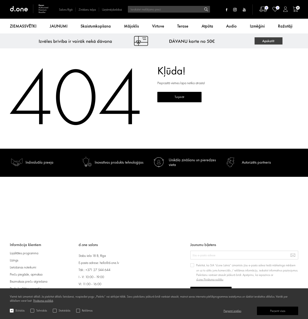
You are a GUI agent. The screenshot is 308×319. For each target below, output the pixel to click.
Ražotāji (285, 26)
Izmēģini (257, 26)
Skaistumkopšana (96, 26)
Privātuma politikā (43, 301)
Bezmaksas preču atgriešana (28, 281)
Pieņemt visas (277, 311)
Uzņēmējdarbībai (112, 9)
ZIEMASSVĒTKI (23, 26)
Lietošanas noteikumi (23, 267)
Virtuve (158, 26)
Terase (182, 26)
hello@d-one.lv (109, 262)
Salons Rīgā (65, 9)
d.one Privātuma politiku (209, 279)
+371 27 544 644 (97, 269)
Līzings (14, 260)
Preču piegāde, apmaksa (26, 274)
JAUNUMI (59, 26)
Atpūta (207, 26)
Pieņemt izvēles (232, 311)
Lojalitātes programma (24, 253)
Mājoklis (131, 26)
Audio (231, 26)
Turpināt (179, 97)
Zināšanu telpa (87, 9)
